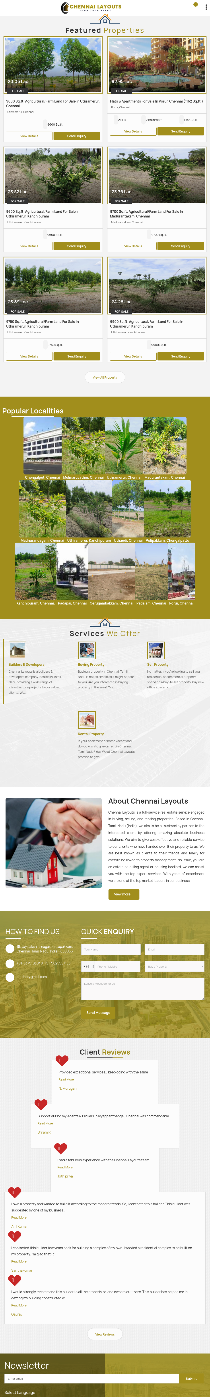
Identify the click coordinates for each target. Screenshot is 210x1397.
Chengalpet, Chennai (42, 477)
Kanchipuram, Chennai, (35, 603)
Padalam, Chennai (151, 603)
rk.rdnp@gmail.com (32, 976)
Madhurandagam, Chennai (42, 540)
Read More (66, 1079)
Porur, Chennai (181, 603)
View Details (29, 136)
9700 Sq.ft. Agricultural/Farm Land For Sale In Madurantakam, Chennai (146, 214)
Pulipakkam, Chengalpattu (167, 540)
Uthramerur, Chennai (124, 477)
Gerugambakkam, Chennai (111, 603)
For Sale (18, 91)
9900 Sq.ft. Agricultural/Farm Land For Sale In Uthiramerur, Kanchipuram (146, 324)
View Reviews (105, 1334)
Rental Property (91, 734)
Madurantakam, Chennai (164, 477)
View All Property (105, 377)
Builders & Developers (26, 664)
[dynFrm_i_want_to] (174, 966)
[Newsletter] (91, 1378)
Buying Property (91, 664)
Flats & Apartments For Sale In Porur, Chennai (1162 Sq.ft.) (156, 101)
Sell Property (157, 664)
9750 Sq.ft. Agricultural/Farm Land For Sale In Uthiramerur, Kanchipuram (42, 324)
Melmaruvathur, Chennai (83, 477)
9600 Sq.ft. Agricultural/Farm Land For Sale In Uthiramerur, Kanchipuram (42, 214)
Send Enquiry (77, 136)
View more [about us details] (122, 894)
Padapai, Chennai (72, 603)
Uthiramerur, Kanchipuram (89, 540)
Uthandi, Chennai (128, 540)
